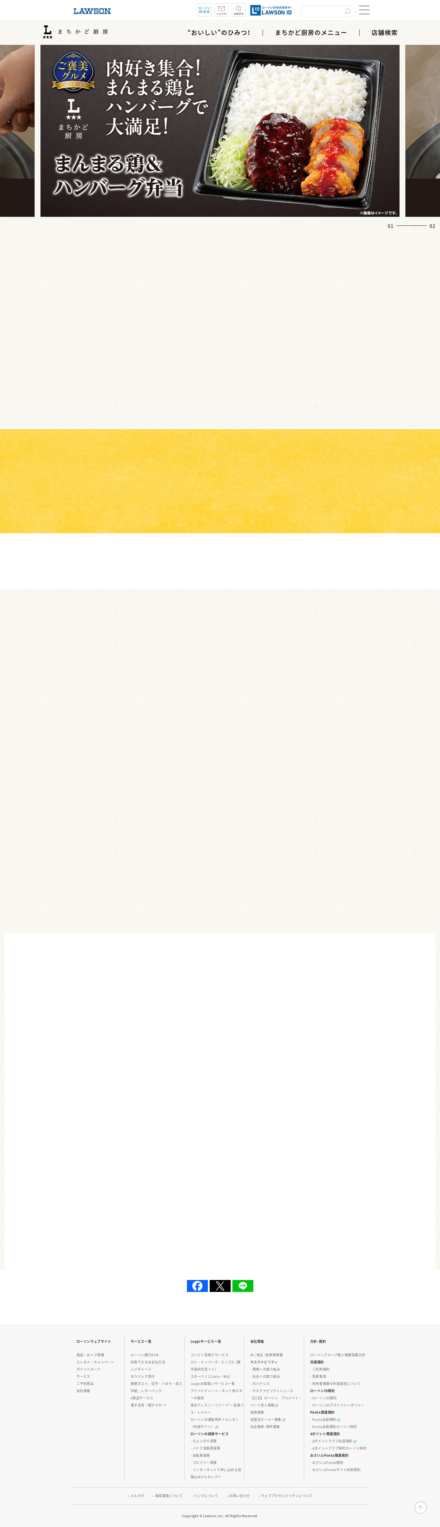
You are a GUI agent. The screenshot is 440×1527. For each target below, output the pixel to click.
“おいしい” (219, 33)
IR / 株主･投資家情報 (266, 1354)
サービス (83, 1376)
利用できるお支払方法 (148, 1362)
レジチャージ (141, 1369)
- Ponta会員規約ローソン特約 (333, 1426)
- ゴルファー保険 (204, 1462)
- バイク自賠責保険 (205, 1448)
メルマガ (137, 1495)
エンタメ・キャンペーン (96, 1362)
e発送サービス (142, 1397)
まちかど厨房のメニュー (311, 33)
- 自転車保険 (200, 1455)
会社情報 (83, 1390)
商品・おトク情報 (90, 1354)
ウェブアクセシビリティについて (287, 1495)
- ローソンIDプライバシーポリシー (337, 1405)
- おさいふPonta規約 (326, 1462)
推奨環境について (169, 1495)
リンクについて (206, 1495)
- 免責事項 (318, 1376)
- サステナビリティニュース (271, 1390)
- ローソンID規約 (323, 1397)
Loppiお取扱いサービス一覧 (213, 1383)
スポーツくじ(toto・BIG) (211, 1376)
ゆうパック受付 (143, 1376)
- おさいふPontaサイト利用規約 (335, 1469)
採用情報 (257, 1412)
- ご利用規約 (320, 1369)
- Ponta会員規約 (325, 1419)
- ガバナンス (260, 1383)
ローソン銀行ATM (145, 1354)
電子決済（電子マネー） (150, 1405)
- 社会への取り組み (265, 1376)
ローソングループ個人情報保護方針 (338, 1354)
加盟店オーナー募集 (267, 1419)
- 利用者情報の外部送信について (335, 1383)
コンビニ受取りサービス (210, 1354)
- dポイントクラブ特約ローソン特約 (338, 1448)
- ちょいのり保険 (204, 1441)
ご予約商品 (85, 1383)
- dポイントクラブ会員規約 (333, 1441)
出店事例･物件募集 (265, 1426)
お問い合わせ (239, 1495)
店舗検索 (385, 33)
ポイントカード (89, 1369)
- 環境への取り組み (265, 1369)
